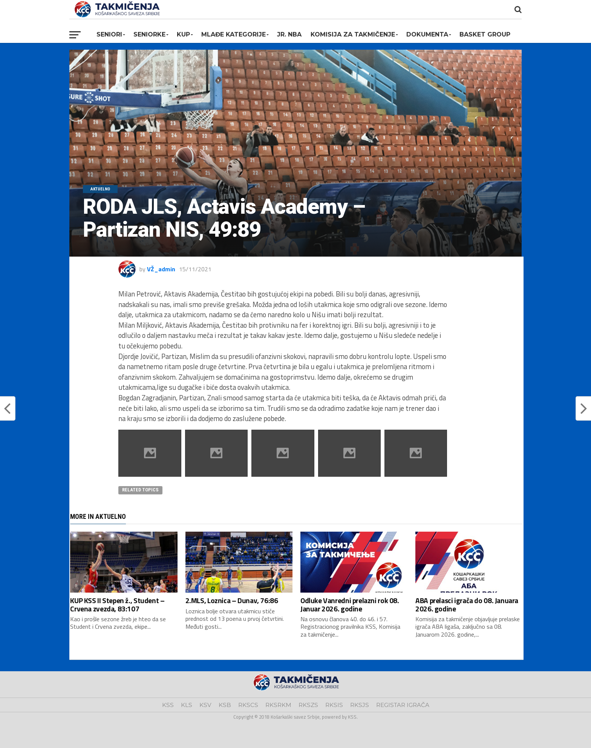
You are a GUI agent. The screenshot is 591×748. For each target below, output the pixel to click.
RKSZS (308, 704)
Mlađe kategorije (233, 34)
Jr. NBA (289, 34)
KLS (186, 704)
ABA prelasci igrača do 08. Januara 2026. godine (466, 604)
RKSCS (248, 704)
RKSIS (334, 704)
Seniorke (149, 34)
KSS (168, 704)
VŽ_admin (161, 269)
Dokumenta (427, 34)
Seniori (109, 34)
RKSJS (359, 704)
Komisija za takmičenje (353, 34)
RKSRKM (278, 704)
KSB (225, 704)
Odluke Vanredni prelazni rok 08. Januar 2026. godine (349, 604)
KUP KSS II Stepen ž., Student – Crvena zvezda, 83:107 (117, 604)
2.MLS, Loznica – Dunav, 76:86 (231, 600)
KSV (205, 704)
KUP (183, 34)
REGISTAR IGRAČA (402, 704)
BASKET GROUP (484, 34)
